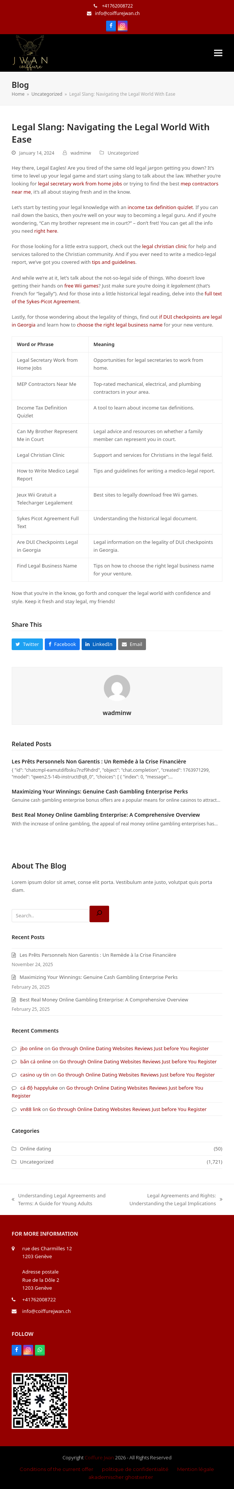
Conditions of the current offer (56, 1469)
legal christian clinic (164, 246)
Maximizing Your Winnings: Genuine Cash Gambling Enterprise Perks (100, 791)
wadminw (80, 153)
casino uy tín (34, 1074)
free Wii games (81, 285)
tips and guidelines (113, 262)
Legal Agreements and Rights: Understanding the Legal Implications (172, 1199)
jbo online (31, 1048)
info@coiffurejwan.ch (117, 13)
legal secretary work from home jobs (80, 183)
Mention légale (195, 1469)
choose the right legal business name (120, 324)
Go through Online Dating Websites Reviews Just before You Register (130, 1048)
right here (45, 230)
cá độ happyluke (39, 1087)
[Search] (99, 914)
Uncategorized (123, 153)
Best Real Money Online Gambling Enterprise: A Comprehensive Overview (106, 814)
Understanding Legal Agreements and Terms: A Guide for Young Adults (59, 1199)
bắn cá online (35, 1061)
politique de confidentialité (135, 1469)
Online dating (35, 1148)
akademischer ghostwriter (120, 1477)
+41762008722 (117, 6)
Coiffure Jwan (99, 1457)
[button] (218, 53)
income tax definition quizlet (160, 207)
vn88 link (30, 1109)
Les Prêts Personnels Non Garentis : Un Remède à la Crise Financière (99, 761)
